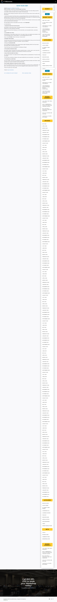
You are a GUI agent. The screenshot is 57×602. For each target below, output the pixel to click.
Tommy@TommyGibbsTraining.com (28, 587)
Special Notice (45, 59)
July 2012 (44, 477)
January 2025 (45, 158)
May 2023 (44, 198)
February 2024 (45, 179)
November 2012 (45, 468)
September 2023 (46, 190)
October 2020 (45, 265)
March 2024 (45, 177)
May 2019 (44, 301)
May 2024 (44, 175)
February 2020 (45, 282)
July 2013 (44, 451)
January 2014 (45, 438)
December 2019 (45, 286)
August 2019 (45, 295)
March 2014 (45, 434)
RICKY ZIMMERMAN (46, 104)
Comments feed (46, 536)
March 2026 (45, 128)
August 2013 (45, 449)
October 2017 (45, 342)
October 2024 (45, 164)
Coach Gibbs (45, 45)
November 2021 (45, 237)
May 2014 (44, 430)
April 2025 (44, 151)
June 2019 (44, 299)
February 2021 (45, 256)
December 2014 (45, 415)
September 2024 (46, 166)
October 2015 (45, 393)
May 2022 (44, 224)
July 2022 (44, 220)
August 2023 (45, 192)
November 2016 (45, 365)
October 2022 (45, 213)
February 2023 (45, 205)
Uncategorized (46, 61)
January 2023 (45, 207)
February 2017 (45, 359)
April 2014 (44, 432)
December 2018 (45, 312)
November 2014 (45, 417)
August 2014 (45, 423)
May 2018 (44, 327)
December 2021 (45, 235)
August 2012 (45, 475)
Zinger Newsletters (47, 65)
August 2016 (45, 372)
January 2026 (45, 132)
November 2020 (45, 263)
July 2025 (44, 145)
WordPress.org (46, 538)
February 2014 (45, 436)
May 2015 (44, 404)
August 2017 (45, 346)
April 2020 (44, 278)
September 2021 (46, 241)
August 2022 (45, 218)
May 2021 (44, 250)
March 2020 (45, 280)
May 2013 (44, 455)
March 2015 (45, 408)
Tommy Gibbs (16, 8)
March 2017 (45, 357)
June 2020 (44, 273)
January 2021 (45, 258)
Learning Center (46, 52)
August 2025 (45, 143)
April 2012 (44, 483)
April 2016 (44, 380)
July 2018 (44, 323)
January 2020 (45, 284)
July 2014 (44, 425)
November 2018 (45, 314)
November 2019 (45, 288)
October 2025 (45, 138)
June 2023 (44, 196)
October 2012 (45, 470)
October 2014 (45, 419)
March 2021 (45, 254)
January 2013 (45, 464)
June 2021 (44, 248)
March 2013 (45, 460)
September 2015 (46, 395)
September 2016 (46, 370)
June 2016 (44, 376)
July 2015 (44, 400)
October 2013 (45, 445)
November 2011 (45, 494)
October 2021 (45, 239)
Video (43, 63)
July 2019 (44, 297)
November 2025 (45, 136)
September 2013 (46, 447)
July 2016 (44, 374)
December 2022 (45, 209)
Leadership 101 (45, 50)
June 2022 (44, 222)
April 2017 (44, 355)
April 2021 (44, 252)
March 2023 (45, 203)
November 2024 (45, 162)
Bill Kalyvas (45, 108)
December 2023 (45, 183)
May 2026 (44, 123)
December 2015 (45, 389)
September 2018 (46, 318)
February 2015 (45, 410)
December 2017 (45, 338)
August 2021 (45, 243)
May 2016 (44, 378)
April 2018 (44, 329)
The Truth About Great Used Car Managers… (46, 35)
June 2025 (44, 147)
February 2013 (45, 462)
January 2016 (45, 387)
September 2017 (46, 344)
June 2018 (44, 325)
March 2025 (45, 153)
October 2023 (45, 188)
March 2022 (45, 228)
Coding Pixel (5, 600)
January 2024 (45, 181)
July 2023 (44, 194)
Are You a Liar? (46, 20)
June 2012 (44, 479)
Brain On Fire (45, 43)
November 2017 (45, 340)
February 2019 (45, 308)
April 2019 (44, 303)
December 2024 (45, 160)
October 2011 (45, 496)
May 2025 (44, 149)
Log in (43, 532)
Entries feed (45, 534)
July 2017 (44, 348)
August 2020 (45, 269)
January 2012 (45, 490)
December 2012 (45, 466)
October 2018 (45, 316)
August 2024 (45, 168)
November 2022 (45, 211)
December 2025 (45, 134)
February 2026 (45, 130)
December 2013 (45, 440)
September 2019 (46, 293)
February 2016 (45, 385)
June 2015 (44, 402)
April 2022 (44, 226)
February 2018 (45, 333)
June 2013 (44, 453)
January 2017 (45, 361)
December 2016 (45, 363)
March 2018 (45, 331)
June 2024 (44, 173)
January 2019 (45, 310)
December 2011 (45, 492)
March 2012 (45, 485)
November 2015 (45, 391)
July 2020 (44, 271)
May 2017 (44, 353)
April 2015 (44, 406)
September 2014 (46, 421)
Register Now (45, 57)
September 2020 (46, 267)
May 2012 (44, 481)
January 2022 (45, 233)
